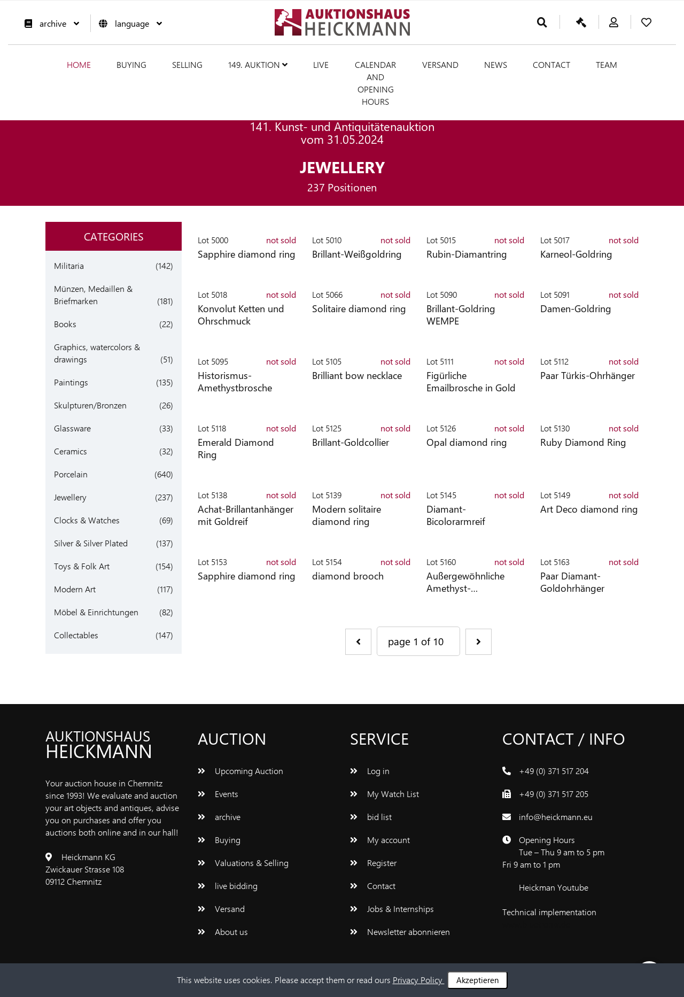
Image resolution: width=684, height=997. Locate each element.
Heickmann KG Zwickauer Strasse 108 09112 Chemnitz (84, 869)
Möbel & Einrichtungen (96, 611)
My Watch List (384, 793)
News (495, 64)
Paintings (71, 382)
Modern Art (75, 588)
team (606, 64)
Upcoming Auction (240, 770)
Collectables (76, 634)
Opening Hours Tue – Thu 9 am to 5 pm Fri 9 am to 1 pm (553, 852)
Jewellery (70, 497)
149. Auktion (257, 64)
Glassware (72, 428)
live (321, 64)
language (128, 23)
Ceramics (70, 451)
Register (373, 862)
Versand (440, 64)
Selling (187, 64)
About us (223, 931)
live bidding (228, 885)
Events (218, 793)
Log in (370, 770)
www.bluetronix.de (536, 924)
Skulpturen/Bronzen (90, 405)
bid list (371, 816)
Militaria (69, 265)
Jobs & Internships (392, 908)
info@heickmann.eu (556, 816)
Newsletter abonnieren (400, 931)
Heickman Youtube (553, 887)
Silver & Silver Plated (91, 542)
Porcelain (71, 474)
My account (380, 839)
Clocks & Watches (87, 519)
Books (65, 323)
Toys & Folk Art (82, 565)
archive (49, 23)
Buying (131, 64)
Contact (551, 64)
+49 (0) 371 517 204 (554, 770)
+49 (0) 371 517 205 (553, 793)
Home (79, 64)
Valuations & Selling (243, 862)
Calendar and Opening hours (375, 83)
